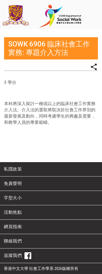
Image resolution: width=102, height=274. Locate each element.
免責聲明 (13, 183)
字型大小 (13, 197)
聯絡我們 (13, 241)
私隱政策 (13, 169)
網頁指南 (13, 226)
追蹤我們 (17, 255)
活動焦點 (13, 212)
